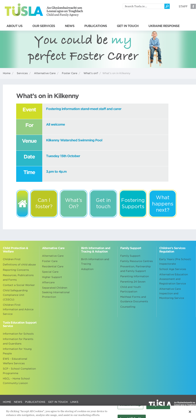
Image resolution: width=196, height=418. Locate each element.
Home (6, 73)
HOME (7, 402)
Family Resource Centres (136, 261)
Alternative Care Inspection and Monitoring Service (171, 293)
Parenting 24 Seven (132, 281)
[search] (143, 6)
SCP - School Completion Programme (19, 371)
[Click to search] (167, 6)
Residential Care (52, 266)
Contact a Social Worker (19, 285)
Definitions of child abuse (19, 264)
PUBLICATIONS (95, 26)
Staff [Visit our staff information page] (183, 6)
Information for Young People (17, 351)
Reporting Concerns (16, 269)
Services (22, 73)
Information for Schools (18, 333)
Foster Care (69, 73)
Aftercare (48, 282)
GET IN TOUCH (128, 26)
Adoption (87, 269)
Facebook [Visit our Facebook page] (193, 6)
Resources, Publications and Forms (18, 277)
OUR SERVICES (43, 26)
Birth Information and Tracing (95, 261)
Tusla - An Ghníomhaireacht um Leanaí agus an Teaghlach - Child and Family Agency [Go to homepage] (44, 10)
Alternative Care (45, 73)
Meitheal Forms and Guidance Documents (134, 299)
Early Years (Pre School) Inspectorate (175, 261)
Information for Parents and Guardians (18, 341)
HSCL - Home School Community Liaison (16, 381)
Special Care (50, 271)
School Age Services (172, 269)
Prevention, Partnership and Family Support (135, 268)
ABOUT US (14, 26)
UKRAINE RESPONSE (163, 26)
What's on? (91, 73)
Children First (12, 259)
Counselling (127, 306)
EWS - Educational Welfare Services (15, 361)
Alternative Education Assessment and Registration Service (173, 279)
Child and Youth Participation (130, 289)
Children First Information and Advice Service (18, 309)
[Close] (190, 413)
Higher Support (52, 277)
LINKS (74, 402)
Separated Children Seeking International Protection (56, 292)
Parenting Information (134, 276)
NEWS (69, 26)
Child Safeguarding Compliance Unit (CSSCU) (15, 295)
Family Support (130, 255)
